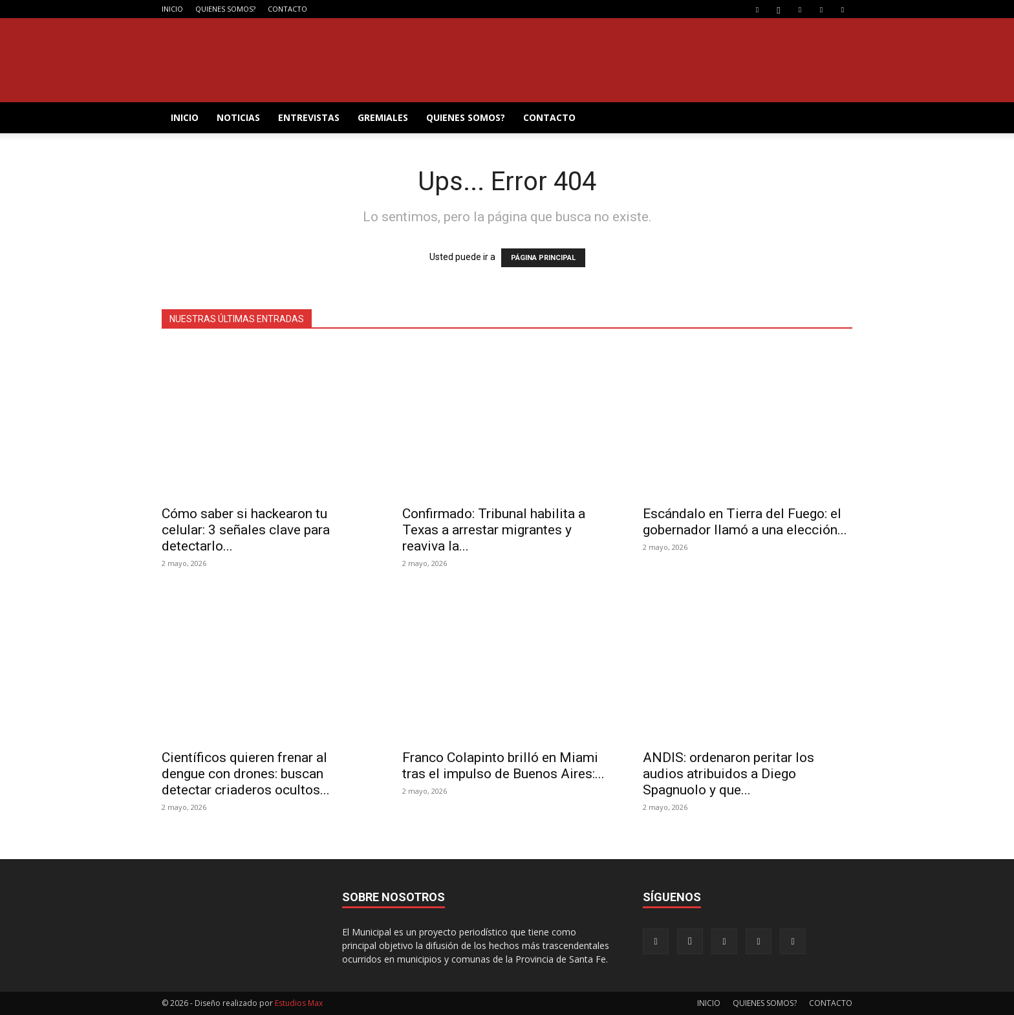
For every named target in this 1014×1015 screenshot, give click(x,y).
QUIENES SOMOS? (225, 9)
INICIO (172, 9)
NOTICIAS (238, 117)
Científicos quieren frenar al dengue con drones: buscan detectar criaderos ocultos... (246, 774)
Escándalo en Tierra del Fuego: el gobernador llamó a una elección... (745, 522)
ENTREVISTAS (309, 117)
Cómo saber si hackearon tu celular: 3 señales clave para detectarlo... (246, 530)
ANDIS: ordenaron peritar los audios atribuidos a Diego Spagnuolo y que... (728, 774)
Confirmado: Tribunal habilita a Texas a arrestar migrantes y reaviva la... (493, 530)
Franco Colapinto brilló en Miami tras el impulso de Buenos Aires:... (503, 765)
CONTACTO (287, 9)
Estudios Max (299, 1003)
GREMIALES (383, 117)
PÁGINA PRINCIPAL (543, 258)
